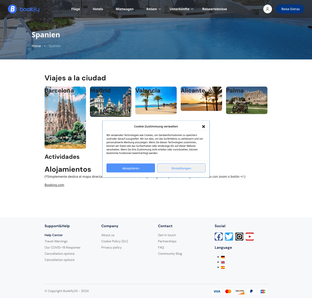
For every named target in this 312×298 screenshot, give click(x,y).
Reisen (153, 9)
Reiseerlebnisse (214, 9)
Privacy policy (111, 247)
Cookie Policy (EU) (114, 241)
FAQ (161, 247)
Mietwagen (125, 9)
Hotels (98, 9)
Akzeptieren (130, 168)
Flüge (75, 9)
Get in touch (167, 235)
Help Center (54, 235)
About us (107, 235)
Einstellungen (181, 168)
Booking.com (54, 185)
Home (36, 46)
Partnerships (167, 241)
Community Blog (170, 254)
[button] (204, 126)
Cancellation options (60, 254)
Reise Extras (290, 9)
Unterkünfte (182, 9)
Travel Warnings (56, 241)
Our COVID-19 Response (62, 247)
